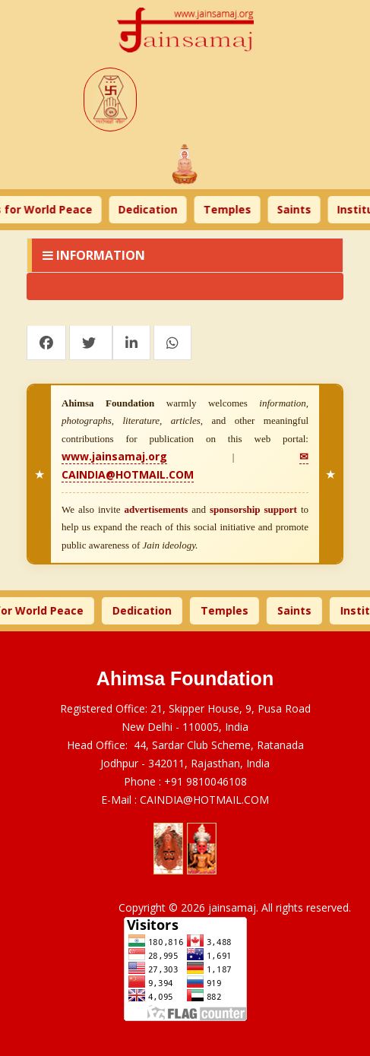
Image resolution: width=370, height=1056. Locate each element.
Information (94, 255)
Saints (300, 209)
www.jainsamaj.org (114, 456)
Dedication (153, 209)
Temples (233, 209)
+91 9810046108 (205, 781)
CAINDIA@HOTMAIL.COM (204, 799)
